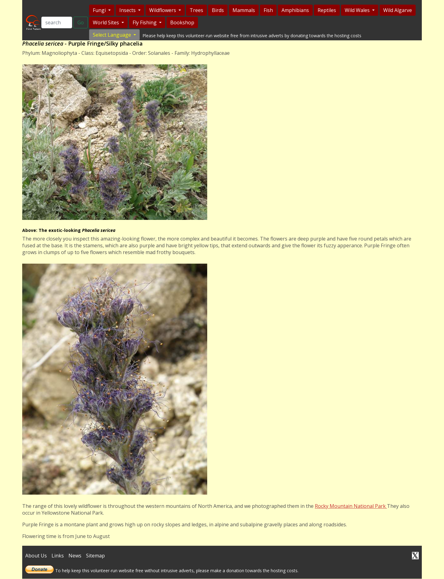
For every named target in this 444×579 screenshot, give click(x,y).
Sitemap (95, 556)
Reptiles (326, 10)
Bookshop (182, 22)
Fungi (99, 10)
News (74, 556)
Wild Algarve (397, 10)
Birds (217, 10)
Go (80, 22)
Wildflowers (163, 10)
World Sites (106, 22)
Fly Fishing (144, 22)
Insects (127, 10)
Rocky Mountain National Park (351, 506)
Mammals (243, 10)
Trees (196, 10)
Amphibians (294, 10)
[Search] (56, 23)
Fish (267, 10)
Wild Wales (357, 10)
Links (57, 556)
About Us (36, 556)
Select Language (112, 34)
